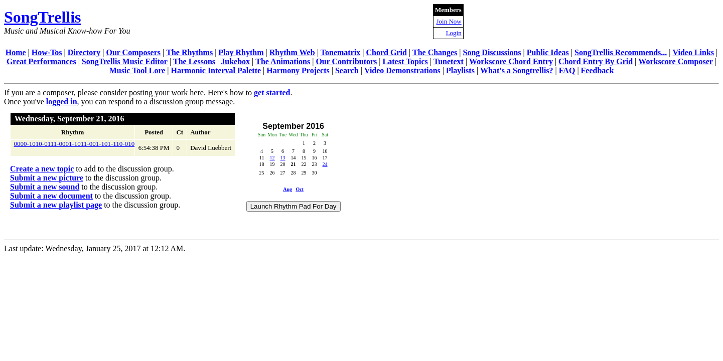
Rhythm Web (292, 52)
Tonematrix (340, 52)
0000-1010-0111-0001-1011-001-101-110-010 (74, 143)
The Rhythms (189, 52)
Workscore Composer (675, 61)
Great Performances (41, 61)
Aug (287, 189)
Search (347, 70)
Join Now (449, 21)
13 (282, 157)
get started (272, 92)
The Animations (282, 61)
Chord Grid (386, 52)
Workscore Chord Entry (511, 61)
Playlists (460, 70)
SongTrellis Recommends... (620, 52)
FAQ (567, 70)
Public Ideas (548, 52)
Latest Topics (405, 61)
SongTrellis (42, 17)
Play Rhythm (240, 52)
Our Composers (133, 52)
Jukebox (235, 61)
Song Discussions (492, 52)
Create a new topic (42, 168)
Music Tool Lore (137, 70)
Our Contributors (346, 61)
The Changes (434, 52)
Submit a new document (51, 196)
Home (16, 52)
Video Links (693, 52)
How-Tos (47, 52)
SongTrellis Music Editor (125, 61)
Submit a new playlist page (56, 205)
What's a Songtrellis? (516, 70)
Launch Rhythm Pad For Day (293, 206)
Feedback (597, 70)
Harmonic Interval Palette (216, 70)
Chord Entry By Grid (595, 61)
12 (272, 157)
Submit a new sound (44, 187)
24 (325, 164)
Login (454, 33)
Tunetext (448, 61)
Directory (84, 52)
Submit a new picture (46, 177)
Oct (300, 189)
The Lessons (194, 61)
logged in (61, 101)
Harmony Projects (297, 70)
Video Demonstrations (402, 70)
